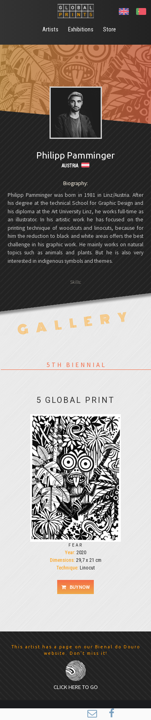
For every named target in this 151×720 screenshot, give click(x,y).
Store (109, 29)
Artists (50, 29)
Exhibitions (80, 29)
